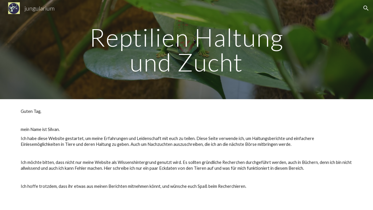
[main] (186, 49)
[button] (366, 8)
